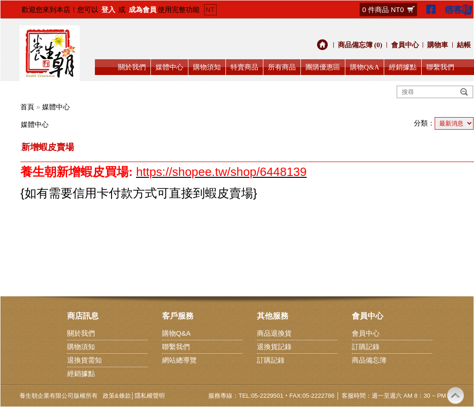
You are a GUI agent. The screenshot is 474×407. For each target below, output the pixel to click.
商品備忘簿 (369, 360)
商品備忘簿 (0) (360, 45)
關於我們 (132, 67)
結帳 (464, 45)
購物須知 (207, 67)
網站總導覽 (179, 360)
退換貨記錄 (274, 347)
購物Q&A (364, 67)
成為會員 (142, 9)
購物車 (437, 45)
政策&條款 (117, 395)
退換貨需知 (84, 360)
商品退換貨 (274, 333)
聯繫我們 (440, 67)
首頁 (27, 107)
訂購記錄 (271, 360)
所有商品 (282, 67)
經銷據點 (403, 67)
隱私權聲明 (150, 395)
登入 (108, 9)
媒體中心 (169, 67)
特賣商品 (244, 67)
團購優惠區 (323, 67)
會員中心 (405, 45)
